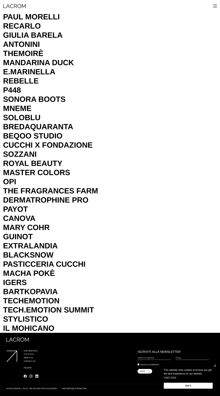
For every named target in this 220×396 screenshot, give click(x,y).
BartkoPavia (30, 291)
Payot (15, 209)
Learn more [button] (170, 377)
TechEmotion (31, 300)
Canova (19, 218)
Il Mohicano (28, 328)
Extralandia (30, 246)
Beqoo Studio (32, 136)
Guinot (18, 236)
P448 (12, 90)
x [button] (215, 365)
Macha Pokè (29, 273)
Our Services (31, 351)
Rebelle (21, 81)
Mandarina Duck (38, 62)
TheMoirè (23, 53)
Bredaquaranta (38, 126)
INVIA (145, 371)
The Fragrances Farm (50, 191)
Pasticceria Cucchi (44, 264)
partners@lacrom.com (74, 388)
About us (28, 358)
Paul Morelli (31, 17)
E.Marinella (29, 71)
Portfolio (29, 354)
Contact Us (29, 361)
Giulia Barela (33, 35)
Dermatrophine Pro (45, 200)
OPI (9, 181)
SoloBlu (21, 117)
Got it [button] (188, 385)
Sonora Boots (34, 99)
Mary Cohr (26, 227)
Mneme (17, 108)
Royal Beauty (32, 163)
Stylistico (25, 319)
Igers (15, 282)
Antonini (21, 44)
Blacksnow (28, 255)
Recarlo (22, 26)
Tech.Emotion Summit (48, 310)
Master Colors (36, 172)
